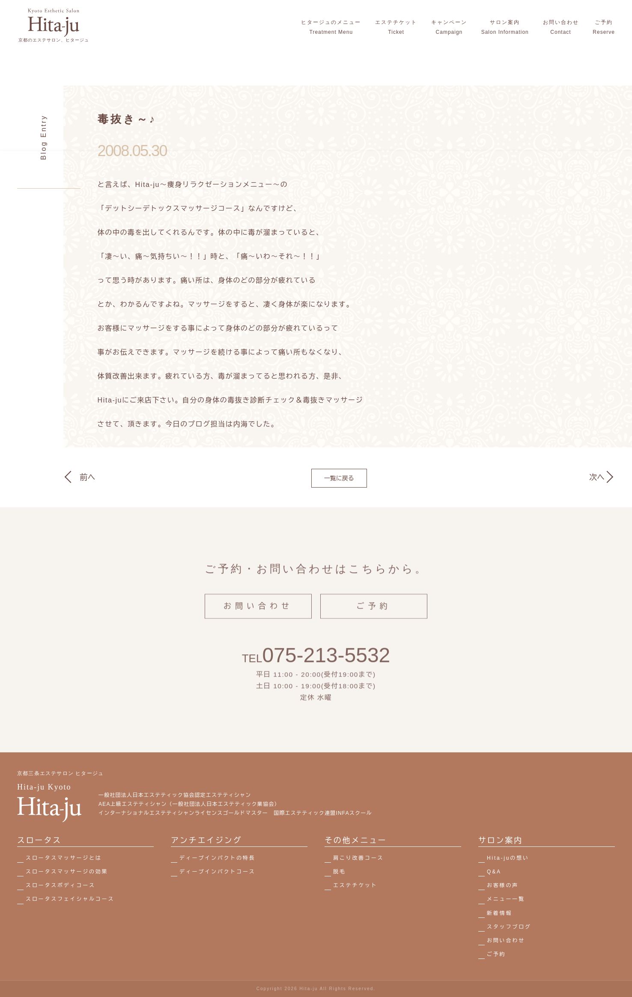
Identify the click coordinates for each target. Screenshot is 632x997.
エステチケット (355, 885)
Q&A (494, 872)
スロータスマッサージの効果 (67, 872)
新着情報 (499, 913)
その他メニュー (356, 840)
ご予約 (374, 615)
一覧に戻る (339, 478)
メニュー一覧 (506, 899)
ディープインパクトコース (217, 872)
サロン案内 (500, 840)
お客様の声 (503, 885)
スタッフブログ (509, 927)
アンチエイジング (206, 840)
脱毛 (339, 872)
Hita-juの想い (508, 858)
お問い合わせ (258, 615)
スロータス (39, 840)
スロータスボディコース (60, 885)
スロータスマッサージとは (64, 858)
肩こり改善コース (358, 858)
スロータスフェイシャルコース (70, 899)
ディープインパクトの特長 (217, 858)
